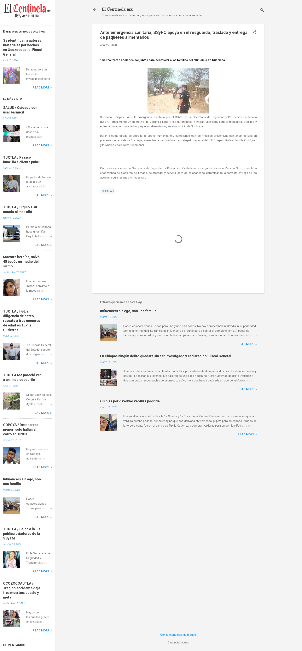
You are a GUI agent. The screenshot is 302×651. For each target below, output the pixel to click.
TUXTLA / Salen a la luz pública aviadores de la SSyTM (21, 533)
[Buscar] (262, 10)
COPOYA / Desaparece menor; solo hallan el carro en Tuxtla (20, 429)
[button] (254, 32)
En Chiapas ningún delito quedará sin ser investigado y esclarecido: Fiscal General (165, 356)
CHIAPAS (108, 191)
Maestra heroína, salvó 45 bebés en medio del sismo (21, 261)
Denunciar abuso (178, 642)
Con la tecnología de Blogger (178, 634)
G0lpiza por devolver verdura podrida (130, 401)
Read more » (247, 344)
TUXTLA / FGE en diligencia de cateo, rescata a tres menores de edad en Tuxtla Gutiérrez (21, 320)
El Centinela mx (117, 9)
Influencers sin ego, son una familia (128, 311)
